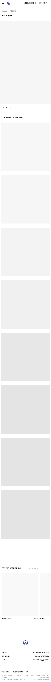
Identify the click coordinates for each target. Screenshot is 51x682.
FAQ (3, 660)
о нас (4, 652)
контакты (6, 656)
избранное (29, 3)
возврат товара (42, 656)
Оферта (4, 677)
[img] (20, 594)
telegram (6, 672)
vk (27, 672)
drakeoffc (6, 619)
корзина (43, 3)
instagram (18, 672)
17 (35, 619)
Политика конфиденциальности (13, 679)
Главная (4, 11)
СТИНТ (42, 619)
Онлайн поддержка (40, 660)
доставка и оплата (41, 652)
